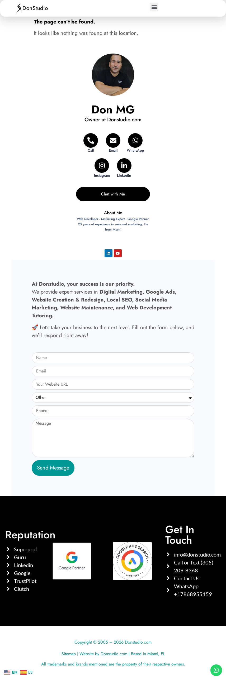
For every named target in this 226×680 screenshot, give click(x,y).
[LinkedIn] (124, 168)
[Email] (113, 143)
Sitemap (69, 654)
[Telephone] (91, 143)
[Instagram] (102, 168)
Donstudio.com (114, 654)
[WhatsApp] (135, 143)
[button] (154, 7)
